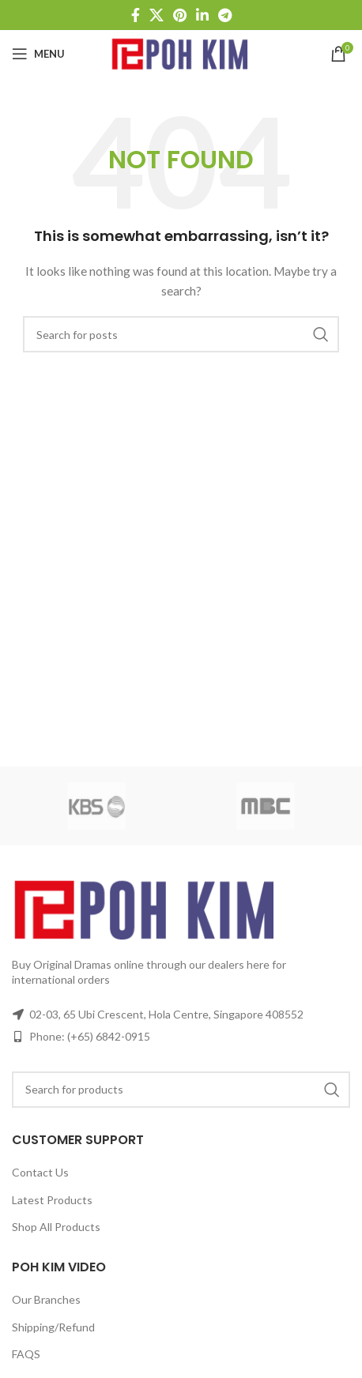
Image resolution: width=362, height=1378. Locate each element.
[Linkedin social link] (202, 15)
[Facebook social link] (135, 15)
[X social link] (156, 15)
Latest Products (52, 1200)
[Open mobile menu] (38, 54)
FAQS (26, 1354)
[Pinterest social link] (179, 15)
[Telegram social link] (224, 15)
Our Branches (46, 1299)
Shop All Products (56, 1226)
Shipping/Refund (53, 1327)
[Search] (181, 334)
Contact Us (40, 1172)
